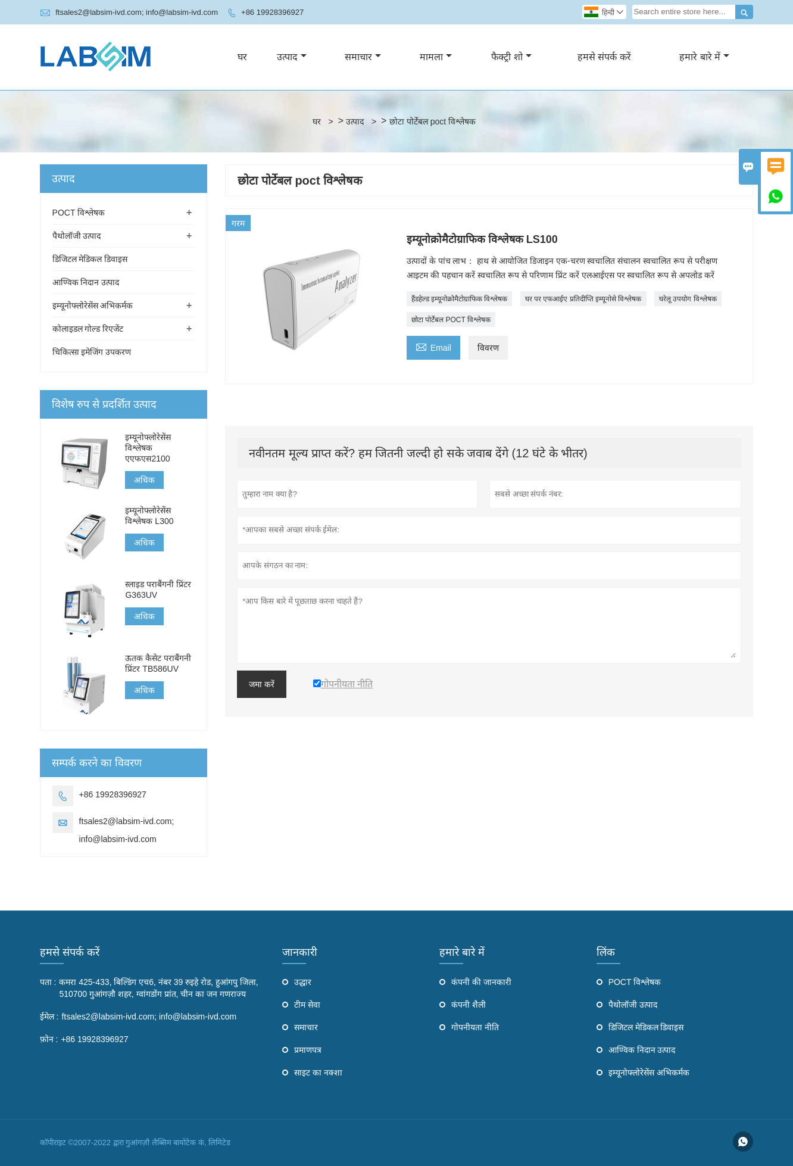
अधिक (144, 480)
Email (433, 346)
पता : (48, 982)
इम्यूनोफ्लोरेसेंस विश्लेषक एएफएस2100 (148, 447)
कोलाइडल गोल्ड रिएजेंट (88, 328)
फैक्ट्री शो (511, 57)
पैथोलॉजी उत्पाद (76, 236)
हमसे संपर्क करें (604, 57)
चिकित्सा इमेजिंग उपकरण (92, 352)
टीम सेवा (307, 1004)
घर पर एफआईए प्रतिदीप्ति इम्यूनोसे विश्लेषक (583, 299)
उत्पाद (292, 57)
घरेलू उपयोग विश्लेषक (688, 299)
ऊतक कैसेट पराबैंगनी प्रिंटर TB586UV (158, 663)
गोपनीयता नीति (475, 1027)
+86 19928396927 (272, 12)
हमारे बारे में (704, 57)
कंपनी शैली (468, 1004)
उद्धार (302, 982)
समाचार (363, 57)
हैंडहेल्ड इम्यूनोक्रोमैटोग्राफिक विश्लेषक (459, 299)
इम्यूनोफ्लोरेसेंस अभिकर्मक (92, 305)
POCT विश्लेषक (78, 212)
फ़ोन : (49, 1039)
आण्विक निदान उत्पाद (86, 282)
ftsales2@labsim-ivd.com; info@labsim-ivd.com (136, 12)
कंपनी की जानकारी (481, 982)
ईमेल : (49, 1016)
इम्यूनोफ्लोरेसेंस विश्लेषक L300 (149, 516)
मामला (436, 57)
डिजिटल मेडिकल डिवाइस (90, 259)
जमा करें (261, 684)
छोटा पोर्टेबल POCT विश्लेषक (451, 320)
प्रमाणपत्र (307, 1050)
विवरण (488, 348)
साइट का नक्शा (318, 1072)
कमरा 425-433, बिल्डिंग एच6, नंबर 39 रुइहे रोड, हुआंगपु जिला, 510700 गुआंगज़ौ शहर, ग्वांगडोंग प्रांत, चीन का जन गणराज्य (158, 988)
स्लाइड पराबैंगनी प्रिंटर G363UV (158, 589)
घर (242, 57)
